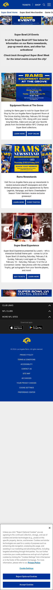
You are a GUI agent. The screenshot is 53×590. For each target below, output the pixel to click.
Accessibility (27, 364)
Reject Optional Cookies (26, 577)
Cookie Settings (26, 388)
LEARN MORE (18, 202)
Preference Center (26, 392)
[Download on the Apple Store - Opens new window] (16, 327)
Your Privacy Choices (26, 383)
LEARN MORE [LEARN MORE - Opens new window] (19, 134)
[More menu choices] (49, 4)
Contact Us (26, 369)
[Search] (44, 5)
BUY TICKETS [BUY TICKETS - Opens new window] (19, 277)
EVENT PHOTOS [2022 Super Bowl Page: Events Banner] (33, 202)
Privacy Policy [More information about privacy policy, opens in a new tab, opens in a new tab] (34, 564)
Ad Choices (26, 378)
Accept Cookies (26, 586)
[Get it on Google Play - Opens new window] (35, 328)
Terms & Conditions (26, 359)
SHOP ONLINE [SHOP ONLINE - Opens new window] (33, 134)
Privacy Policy (26, 355)
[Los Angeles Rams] (26, 341)
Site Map (26, 373)
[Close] (49, 529)
